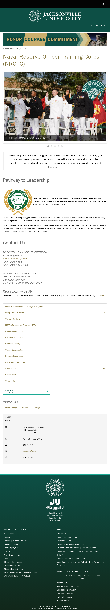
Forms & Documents (14, 356)
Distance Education (65, 593)
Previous (8, 105)
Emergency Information (67, 537)
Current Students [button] (56, 319)
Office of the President (13, 562)
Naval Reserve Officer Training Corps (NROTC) (25, 306)
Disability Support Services (15, 541)
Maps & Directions (12, 555)
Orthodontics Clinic (12, 565)
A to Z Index (9, 533)
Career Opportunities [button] (56, 350)
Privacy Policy (63, 600)
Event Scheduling (11, 544)
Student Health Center (13, 569)
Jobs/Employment (11, 548)
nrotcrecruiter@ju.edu (15, 258)
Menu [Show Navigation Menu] (98, 26)
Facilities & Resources (15, 362)
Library (7, 551)
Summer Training (12, 343)
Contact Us (10, 380)
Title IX (60, 555)
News (6, 558)
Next (102, 105)
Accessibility (62, 583)
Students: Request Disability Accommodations (76, 548)
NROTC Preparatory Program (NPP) (20, 325)
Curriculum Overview (14, 337)
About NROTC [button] (56, 369)
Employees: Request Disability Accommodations (77, 551)
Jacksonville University (11, 48)
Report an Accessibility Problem (70, 544)
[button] (103, 4)
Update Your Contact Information (71, 558)
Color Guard (10, 374)
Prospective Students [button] (56, 313)
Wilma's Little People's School (17, 576)
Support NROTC (26, 391)
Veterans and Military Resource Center (20, 572)
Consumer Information (66, 590)
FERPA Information (65, 597)
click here (99, 295)
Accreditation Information (68, 586)
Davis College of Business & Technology (22, 407)
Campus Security (64, 541)
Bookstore (8, 537)
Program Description (14, 331)
